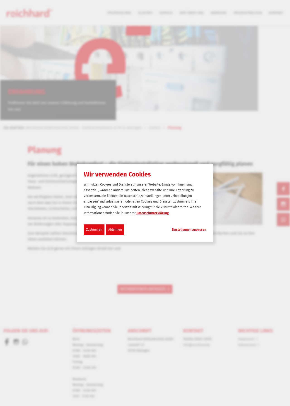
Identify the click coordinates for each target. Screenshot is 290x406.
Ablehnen (115, 230)
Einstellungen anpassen (189, 230)
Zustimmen (94, 230)
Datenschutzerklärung (152, 213)
